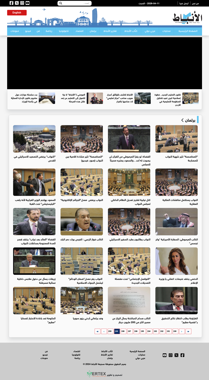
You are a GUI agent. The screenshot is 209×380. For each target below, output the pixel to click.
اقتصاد (79, 31)
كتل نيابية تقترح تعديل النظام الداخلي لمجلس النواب (130, 201)
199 (116, 331)
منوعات (14, 31)
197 (129, 331)
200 (109, 331)
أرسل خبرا (184, 3)
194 (148, 331)
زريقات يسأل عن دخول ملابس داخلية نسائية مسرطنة (36, 280)
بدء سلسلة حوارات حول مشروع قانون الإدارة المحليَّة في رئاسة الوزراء (24, 97)
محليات (166, 31)
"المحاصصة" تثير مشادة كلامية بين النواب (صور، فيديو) (84, 158)
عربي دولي (150, 31)
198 (122, 331)
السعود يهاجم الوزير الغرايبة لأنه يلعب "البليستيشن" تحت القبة (35, 201)
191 (168, 331)
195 (142, 331)
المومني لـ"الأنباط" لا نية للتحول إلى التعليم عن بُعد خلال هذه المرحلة (73, 97)
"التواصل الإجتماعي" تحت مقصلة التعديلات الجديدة (132, 280)
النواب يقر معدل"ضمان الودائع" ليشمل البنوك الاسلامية (85, 280)
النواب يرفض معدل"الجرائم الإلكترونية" (81, 199)
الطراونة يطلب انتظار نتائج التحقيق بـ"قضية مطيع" (179, 320)
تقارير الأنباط (110, 31)
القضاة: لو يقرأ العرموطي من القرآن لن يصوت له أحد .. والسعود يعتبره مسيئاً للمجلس (129, 160)
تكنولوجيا (64, 31)
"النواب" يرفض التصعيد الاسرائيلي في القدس (35, 158)
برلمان (93, 31)
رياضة (49, 31)
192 (161, 331)
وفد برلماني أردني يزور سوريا (88, 318)
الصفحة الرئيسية (187, 31)
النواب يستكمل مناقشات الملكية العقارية (180, 201)
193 (155, 331)
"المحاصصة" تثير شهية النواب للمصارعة (181, 158)
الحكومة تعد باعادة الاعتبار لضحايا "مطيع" (38, 320)
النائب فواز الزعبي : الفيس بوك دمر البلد (81, 239)
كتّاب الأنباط (130, 31)
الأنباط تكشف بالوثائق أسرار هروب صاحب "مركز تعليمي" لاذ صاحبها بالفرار (119, 97)
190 (174, 331)
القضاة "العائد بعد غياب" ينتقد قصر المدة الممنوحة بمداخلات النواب (36, 241)
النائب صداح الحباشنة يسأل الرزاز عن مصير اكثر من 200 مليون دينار (131, 320)
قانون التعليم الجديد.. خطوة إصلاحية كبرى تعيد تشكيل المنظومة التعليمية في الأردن (168, 99)
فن (38, 31)
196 (135, 331)
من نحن (195, 3)
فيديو (28, 31)
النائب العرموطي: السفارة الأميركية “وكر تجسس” (177, 241)
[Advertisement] (104, 60)
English (17, 12)
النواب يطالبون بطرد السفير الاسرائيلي (129, 239)
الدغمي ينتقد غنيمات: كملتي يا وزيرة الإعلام (178, 280)
